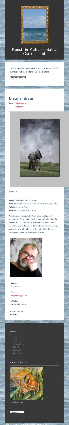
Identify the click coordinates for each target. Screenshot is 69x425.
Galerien (16, 341)
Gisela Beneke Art (16, 402)
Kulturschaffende (19, 344)
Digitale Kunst (20, 103)
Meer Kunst (17, 353)
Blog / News (17, 347)
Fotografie (19, 107)
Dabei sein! (17, 350)
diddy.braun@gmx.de (19, 295)
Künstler (16, 338)
